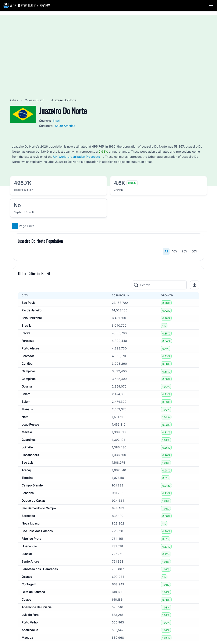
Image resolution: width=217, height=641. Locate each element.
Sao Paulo (28, 432)
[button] (211, 5)
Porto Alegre (30, 477)
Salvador (28, 485)
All (166, 251)
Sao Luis (27, 591)
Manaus (27, 538)
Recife (26, 462)
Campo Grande (32, 614)
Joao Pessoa (30, 553)
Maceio (27, 561)
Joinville (27, 576)
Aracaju (27, 599)
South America (65, 125)
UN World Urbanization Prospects (76, 156)
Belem (26, 523)
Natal (25, 546)
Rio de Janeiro (31, 439)
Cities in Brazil (35, 100)
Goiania (27, 515)
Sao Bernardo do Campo (39, 637)
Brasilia (26, 454)
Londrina (28, 622)
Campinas (28, 500)
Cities (14, 100)
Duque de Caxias (33, 629)
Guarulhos (28, 569)
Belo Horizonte (32, 447)
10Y (174, 251)
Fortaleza (28, 470)
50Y (194, 251)
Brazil (56, 120)
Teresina (27, 607)
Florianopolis (30, 584)
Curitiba (27, 492)
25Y (184, 251)
